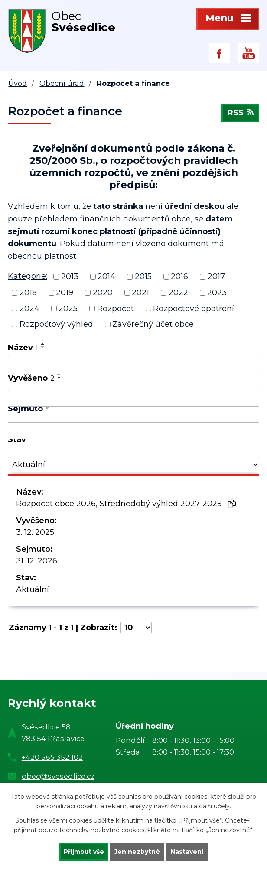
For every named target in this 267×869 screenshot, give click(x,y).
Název (23, 347)
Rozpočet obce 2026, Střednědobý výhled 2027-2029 (126, 503)
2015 (143, 276)
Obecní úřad (61, 83)
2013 (69, 276)
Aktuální (32, 589)
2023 (217, 292)
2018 (28, 292)
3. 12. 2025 (35, 532)
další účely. (215, 806)
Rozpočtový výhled (56, 324)
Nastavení (187, 852)
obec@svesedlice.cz (58, 776)
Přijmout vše (84, 852)
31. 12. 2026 (36, 561)
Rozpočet (115, 308)
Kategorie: (27, 276)
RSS (240, 113)
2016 (179, 276)
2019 (64, 292)
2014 (106, 276)
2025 (68, 308)
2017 (216, 276)
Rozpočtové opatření (193, 308)
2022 (178, 292)
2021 (140, 292)
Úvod (17, 83)
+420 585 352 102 (52, 757)
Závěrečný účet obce (153, 324)
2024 (29, 308)
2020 (103, 292)
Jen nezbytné (137, 852)
